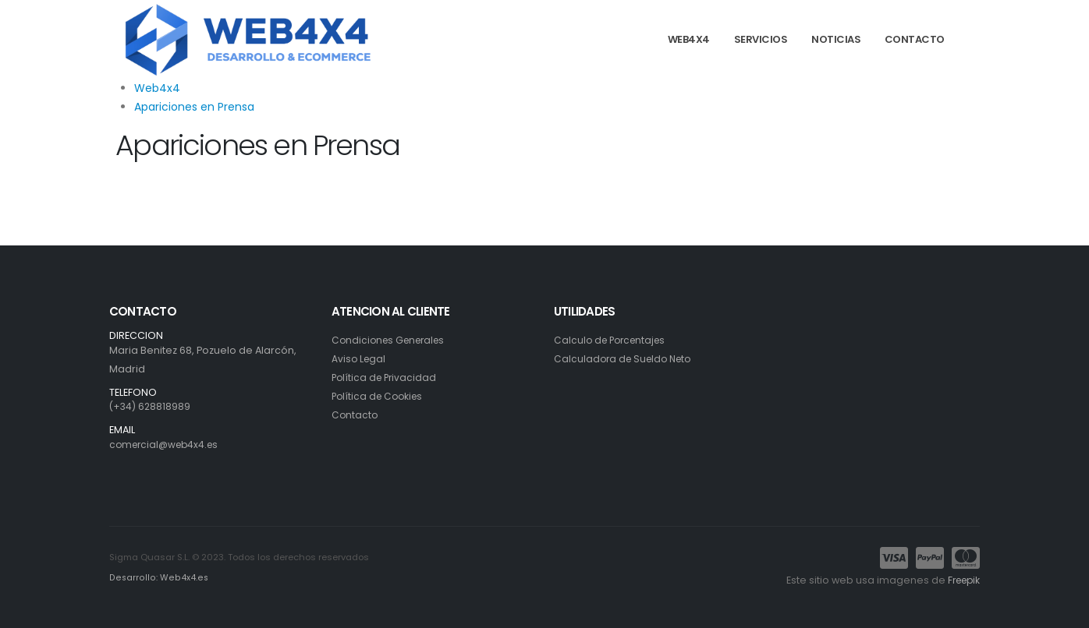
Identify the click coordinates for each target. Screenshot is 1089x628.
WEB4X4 (689, 39)
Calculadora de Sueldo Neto (626, 358)
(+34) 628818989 (151, 406)
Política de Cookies (380, 396)
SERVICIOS (761, 39)
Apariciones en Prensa (194, 107)
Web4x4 (157, 88)
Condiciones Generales (392, 340)
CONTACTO (915, 39)
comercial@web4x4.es (167, 444)
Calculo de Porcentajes (613, 340)
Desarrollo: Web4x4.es (157, 578)
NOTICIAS (835, 39)
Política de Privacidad (386, 377)
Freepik (961, 580)
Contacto (355, 415)
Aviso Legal (360, 358)
